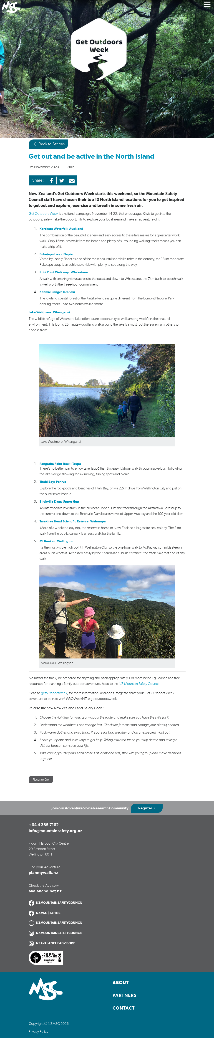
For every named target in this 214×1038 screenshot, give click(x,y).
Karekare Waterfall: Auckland (61, 228)
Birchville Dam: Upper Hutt (59, 501)
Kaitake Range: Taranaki (58, 292)
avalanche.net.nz (45, 891)
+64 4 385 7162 (44, 825)
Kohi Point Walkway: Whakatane (64, 272)
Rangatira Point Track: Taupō (60, 464)
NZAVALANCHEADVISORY (55, 943)
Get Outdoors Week (43, 213)
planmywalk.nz (43, 873)
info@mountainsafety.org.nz (55, 831)
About (121, 982)
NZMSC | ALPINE (48, 913)
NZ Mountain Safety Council (139, 684)
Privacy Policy (38, 1031)
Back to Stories (48, 144)
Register (145, 808)
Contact (124, 1008)
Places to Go (41, 779)
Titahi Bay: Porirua (53, 482)
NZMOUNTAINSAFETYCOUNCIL (59, 902)
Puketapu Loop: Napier (57, 254)
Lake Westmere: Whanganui (49, 312)
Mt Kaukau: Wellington (56, 541)
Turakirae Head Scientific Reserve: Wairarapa (73, 521)
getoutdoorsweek (54, 693)
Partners (124, 995)
